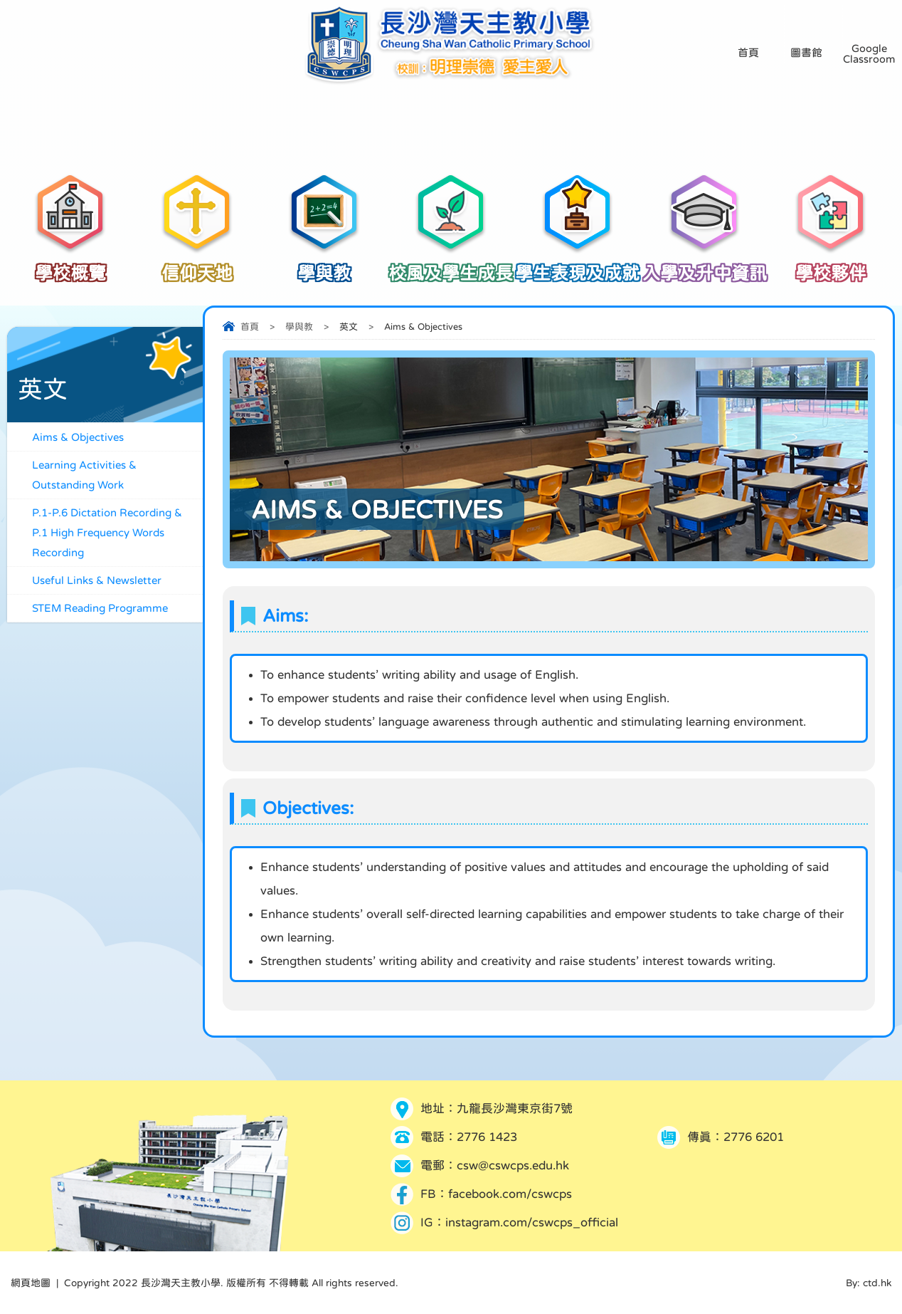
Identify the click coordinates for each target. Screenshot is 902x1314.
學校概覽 (70, 265)
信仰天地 (197, 265)
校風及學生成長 (451, 265)
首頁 (249, 326)
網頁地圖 (31, 1283)
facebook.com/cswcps (510, 1194)
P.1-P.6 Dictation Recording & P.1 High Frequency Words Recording (107, 532)
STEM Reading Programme (100, 608)
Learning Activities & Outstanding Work (84, 474)
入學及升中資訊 (704, 265)
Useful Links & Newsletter (96, 580)
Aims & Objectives (78, 437)
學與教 (323, 265)
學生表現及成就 (577, 265)
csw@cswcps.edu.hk (513, 1165)
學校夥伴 (831, 265)
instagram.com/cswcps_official (531, 1222)
